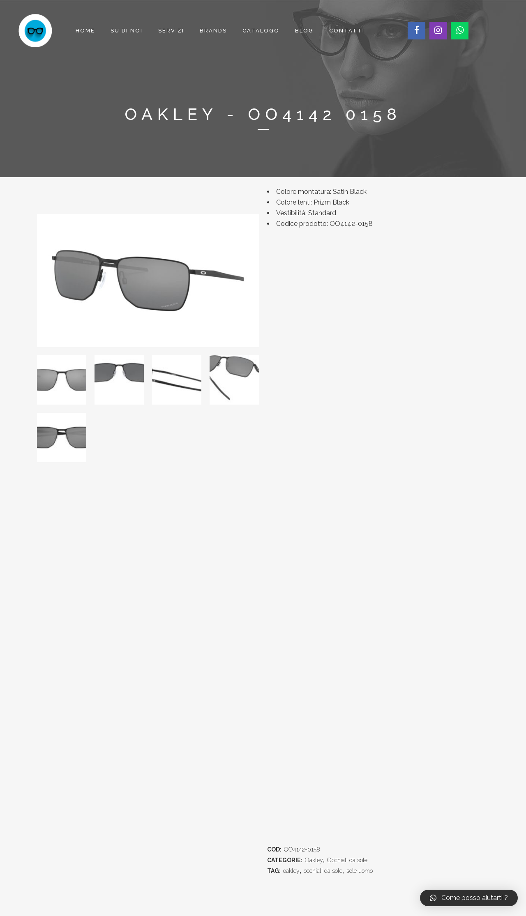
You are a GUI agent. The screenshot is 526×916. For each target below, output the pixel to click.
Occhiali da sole (347, 860)
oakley (291, 871)
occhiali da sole (323, 871)
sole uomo (359, 871)
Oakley (314, 860)
